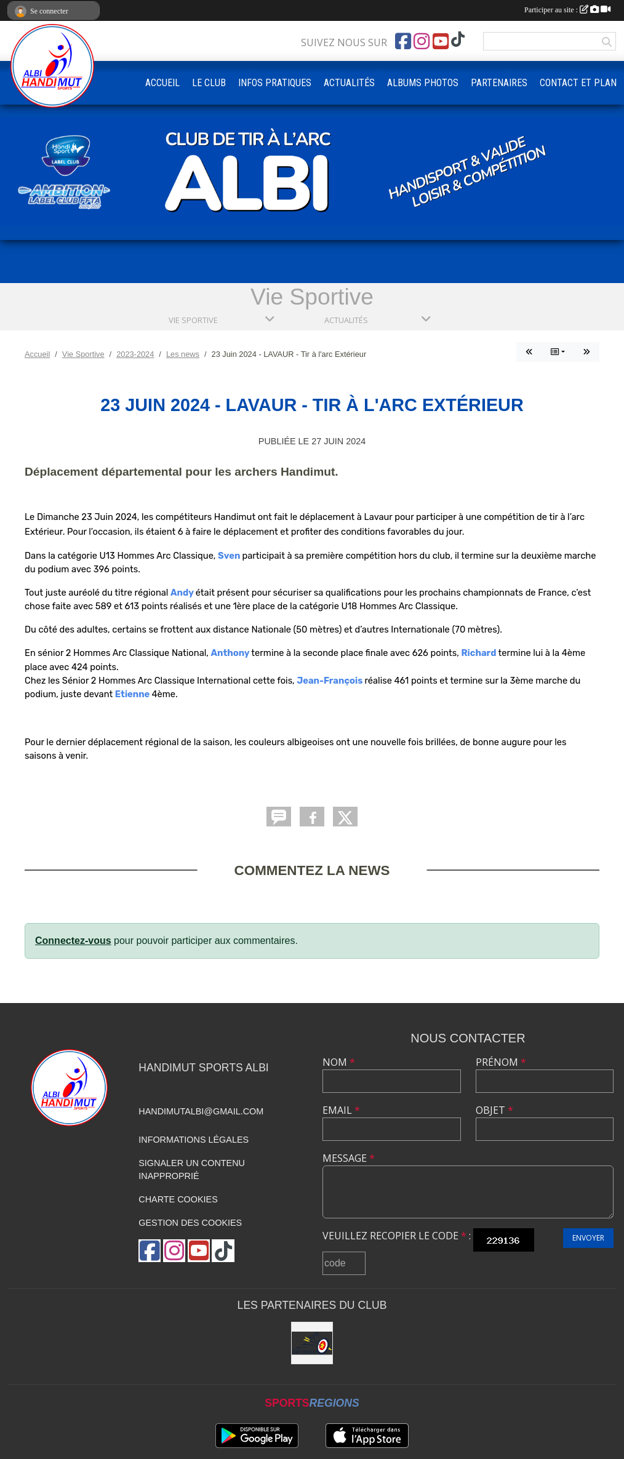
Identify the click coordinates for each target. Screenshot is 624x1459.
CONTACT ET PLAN (578, 83)
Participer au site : (567, 10)
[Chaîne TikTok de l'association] (458, 39)
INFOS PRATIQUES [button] (274, 83)
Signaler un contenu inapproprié (191, 1169)
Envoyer (588, 1238)
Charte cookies (177, 1199)
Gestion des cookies (190, 1223)
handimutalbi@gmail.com (200, 1111)
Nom (338, 1062)
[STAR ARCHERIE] (312, 1343)
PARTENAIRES (499, 83)
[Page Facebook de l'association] (403, 41)
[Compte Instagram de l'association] (422, 41)
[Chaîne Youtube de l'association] (441, 41)
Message (348, 1158)
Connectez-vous (73, 940)
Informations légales (193, 1140)
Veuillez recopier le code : (396, 1235)
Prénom (501, 1062)
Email (341, 1110)
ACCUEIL (162, 83)
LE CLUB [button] (209, 83)
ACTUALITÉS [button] (349, 83)
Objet (494, 1110)
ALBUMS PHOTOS (422, 83)
